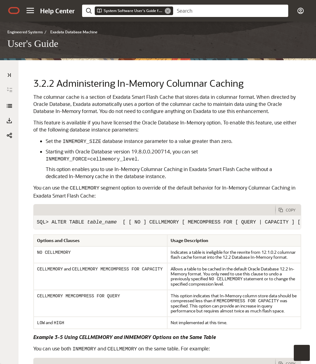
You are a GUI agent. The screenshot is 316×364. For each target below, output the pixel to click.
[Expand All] (9, 89)
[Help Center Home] (57, 11)
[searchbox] (231, 11)
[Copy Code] (288, 209)
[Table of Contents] (9, 75)
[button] (30, 10)
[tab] (154, 209)
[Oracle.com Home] (13, 10)
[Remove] (167, 10)
